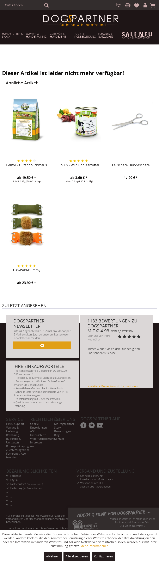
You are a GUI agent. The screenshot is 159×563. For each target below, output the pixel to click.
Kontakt (59, 439)
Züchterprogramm (17, 450)
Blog (57, 435)
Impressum (37, 442)
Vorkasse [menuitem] (15, 476)
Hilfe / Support (15, 424)
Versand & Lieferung (12, 429)
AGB (32, 431)
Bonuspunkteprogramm (18, 446)
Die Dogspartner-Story (64, 425)
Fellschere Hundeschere (131, 165)
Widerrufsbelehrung (42, 439)
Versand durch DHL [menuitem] (112, 483)
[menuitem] (27, 5)
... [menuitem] (11, 492)
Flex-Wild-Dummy (26, 270)
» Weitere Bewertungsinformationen (112, 386)
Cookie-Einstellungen (38, 425)
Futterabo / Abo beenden (16, 455)
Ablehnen (53, 556)
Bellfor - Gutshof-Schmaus (26, 165)
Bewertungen (62, 431)
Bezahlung (12, 435)
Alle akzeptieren (77, 556)
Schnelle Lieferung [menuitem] (112, 476)
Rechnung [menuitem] (26, 488)
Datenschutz (38, 435)
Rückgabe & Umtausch (13, 440)
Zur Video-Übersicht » (132, 526)
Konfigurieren (103, 556)
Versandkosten (14, 519)
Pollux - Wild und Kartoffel (79, 165)
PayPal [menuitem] (14, 480)
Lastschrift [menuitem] (26, 484)
